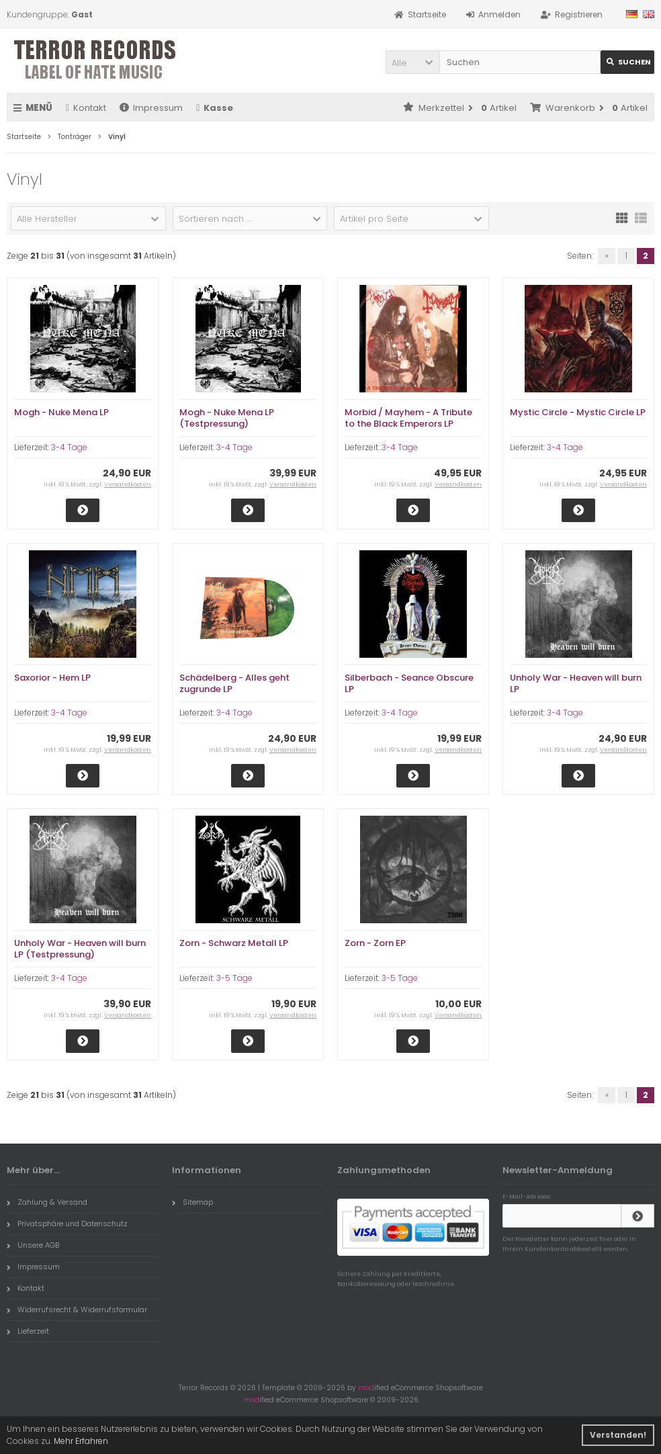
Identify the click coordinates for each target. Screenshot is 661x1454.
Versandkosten (127, 484)
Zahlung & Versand (47, 1202)
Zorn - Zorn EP (375, 943)
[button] (412, 62)
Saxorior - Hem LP (52, 677)
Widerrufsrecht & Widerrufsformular (77, 1309)
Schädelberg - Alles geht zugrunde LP (234, 683)
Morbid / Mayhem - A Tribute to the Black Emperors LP (408, 418)
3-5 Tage (234, 978)
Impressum (151, 107)
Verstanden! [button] (618, 1435)
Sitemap (192, 1202)
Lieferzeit (28, 1331)
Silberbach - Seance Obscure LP (409, 683)
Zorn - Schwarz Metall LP (233, 943)
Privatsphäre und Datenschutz (67, 1223)
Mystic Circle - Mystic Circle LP (578, 412)
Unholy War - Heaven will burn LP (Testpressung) (80, 949)
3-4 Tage (69, 447)
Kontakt (86, 107)
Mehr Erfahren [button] (81, 1441)
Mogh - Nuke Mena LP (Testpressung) (226, 418)
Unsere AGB (33, 1245)
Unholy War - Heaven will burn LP (576, 683)
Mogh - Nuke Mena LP (61, 412)
